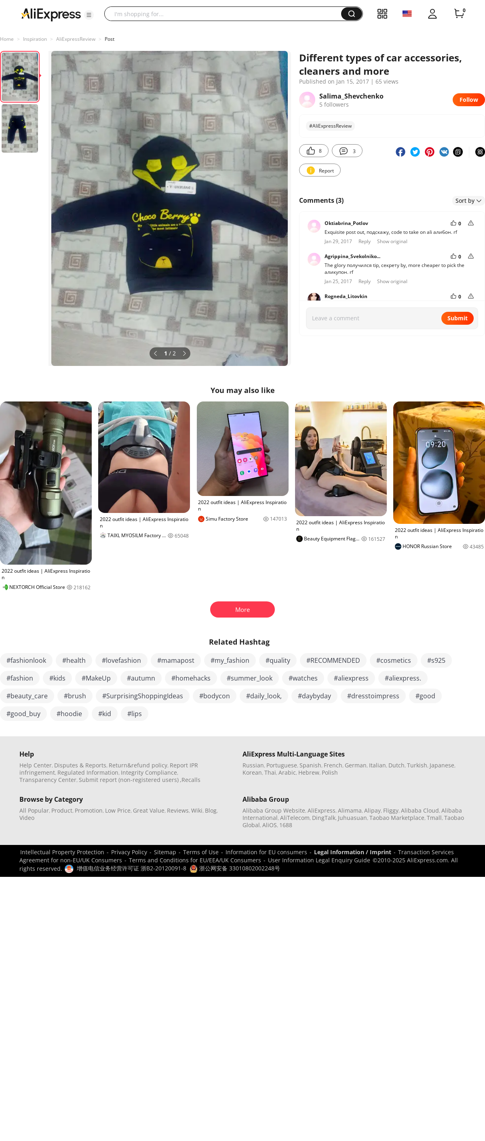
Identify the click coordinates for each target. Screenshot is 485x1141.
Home (7, 39)
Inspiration (35, 39)
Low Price (118, 810)
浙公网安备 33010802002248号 (235, 868)
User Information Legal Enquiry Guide (319, 860)
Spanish (310, 765)
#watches (303, 678)
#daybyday (314, 695)
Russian (253, 765)
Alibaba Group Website (273, 810)
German (356, 765)
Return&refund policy (138, 765)
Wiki (196, 810)
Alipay (372, 810)
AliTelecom (295, 818)
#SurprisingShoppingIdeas (142, 695)
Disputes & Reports (80, 765)
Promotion (89, 810)
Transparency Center (47, 780)
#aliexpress (351, 678)
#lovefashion (121, 660)
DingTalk (323, 818)
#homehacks (191, 678)
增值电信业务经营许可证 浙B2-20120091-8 (131, 868)
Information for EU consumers (266, 852)
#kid (104, 713)
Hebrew (308, 772)
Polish (330, 772)
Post (109, 39)
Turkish (417, 765)
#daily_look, (264, 695)
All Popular (34, 810)
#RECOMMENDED (333, 660)
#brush (75, 695)
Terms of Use (201, 852)
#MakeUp (96, 678)
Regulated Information (87, 772)
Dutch (396, 765)
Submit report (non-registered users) (129, 780)
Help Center (35, 765)
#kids (57, 678)
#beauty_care (27, 695)
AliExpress (321, 810)
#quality (278, 660)
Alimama (350, 810)
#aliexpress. (403, 678)
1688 (285, 825)
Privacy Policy (129, 852)
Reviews (178, 810)
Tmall (434, 818)
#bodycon (214, 695)
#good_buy (23, 713)
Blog (211, 810)
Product (61, 810)
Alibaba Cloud (420, 810)
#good (425, 695)
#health (74, 660)
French (333, 765)
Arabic (287, 772)
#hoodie (69, 713)
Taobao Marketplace (396, 818)
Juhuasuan (352, 818)
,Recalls (190, 780)
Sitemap (165, 852)
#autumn (141, 678)
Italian (377, 765)
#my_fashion (230, 660)
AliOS (269, 825)
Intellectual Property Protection (62, 852)
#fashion (19, 678)
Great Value (148, 810)
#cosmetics (393, 660)
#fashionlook (26, 660)
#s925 (436, 660)
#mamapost (175, 660)
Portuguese (281, 765)
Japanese (442, 765)
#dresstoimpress (373, 695)
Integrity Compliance (149, 772)
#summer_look (249, 678)
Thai (270, 772)
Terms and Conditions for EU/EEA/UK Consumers (195, 860)
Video (26, 818)
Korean (252, 772)
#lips (134, 713)
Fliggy (391, 810)
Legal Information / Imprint (352, 852)
